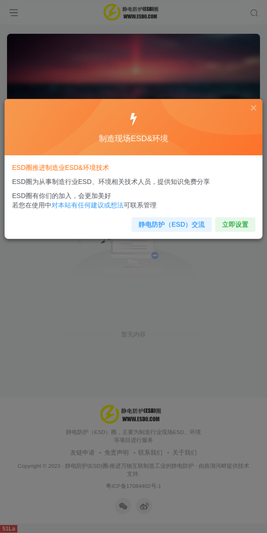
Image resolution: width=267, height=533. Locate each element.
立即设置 (231, 222)
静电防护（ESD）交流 (170, 222)
